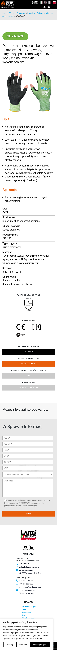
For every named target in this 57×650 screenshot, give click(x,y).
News (24, 615)
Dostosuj (9, 644)
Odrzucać (23, 644)
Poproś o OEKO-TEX (28, 387)
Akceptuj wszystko (40, 644)
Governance (26, 612)
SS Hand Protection (17, 13)
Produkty (31, 13)
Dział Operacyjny (28, 606)
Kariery (24, 609)
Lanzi (4, 13)
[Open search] (49, 7)
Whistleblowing (28, 618)
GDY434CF (28, 351)
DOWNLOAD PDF (28, 363)
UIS (28, 375)
